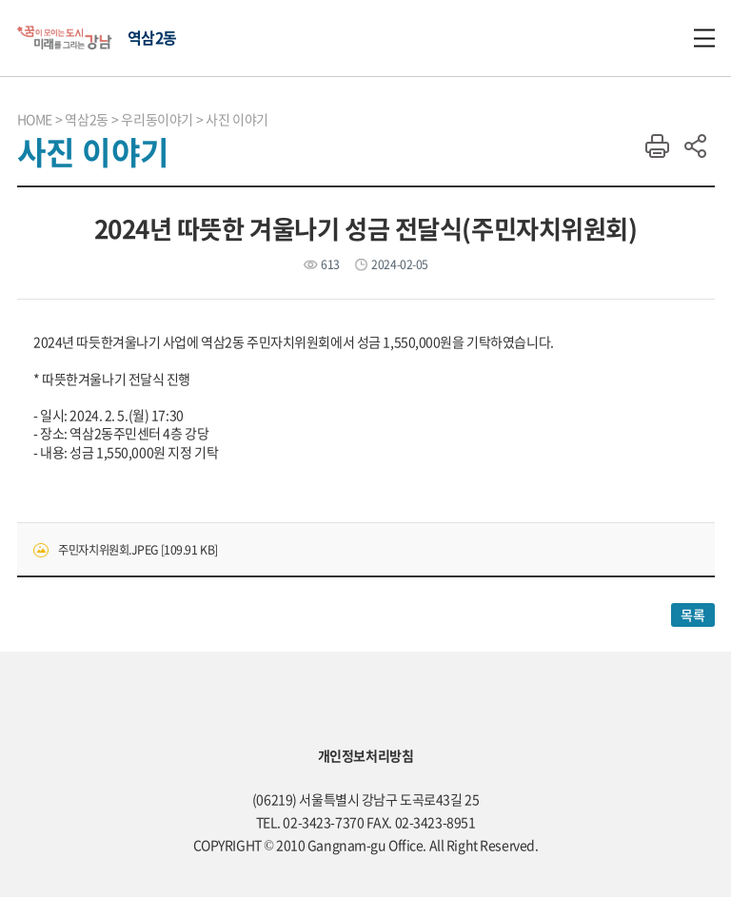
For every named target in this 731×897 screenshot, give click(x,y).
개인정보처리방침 (366, 756)
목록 (692, 614)
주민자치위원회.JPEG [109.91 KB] (138, 549)
